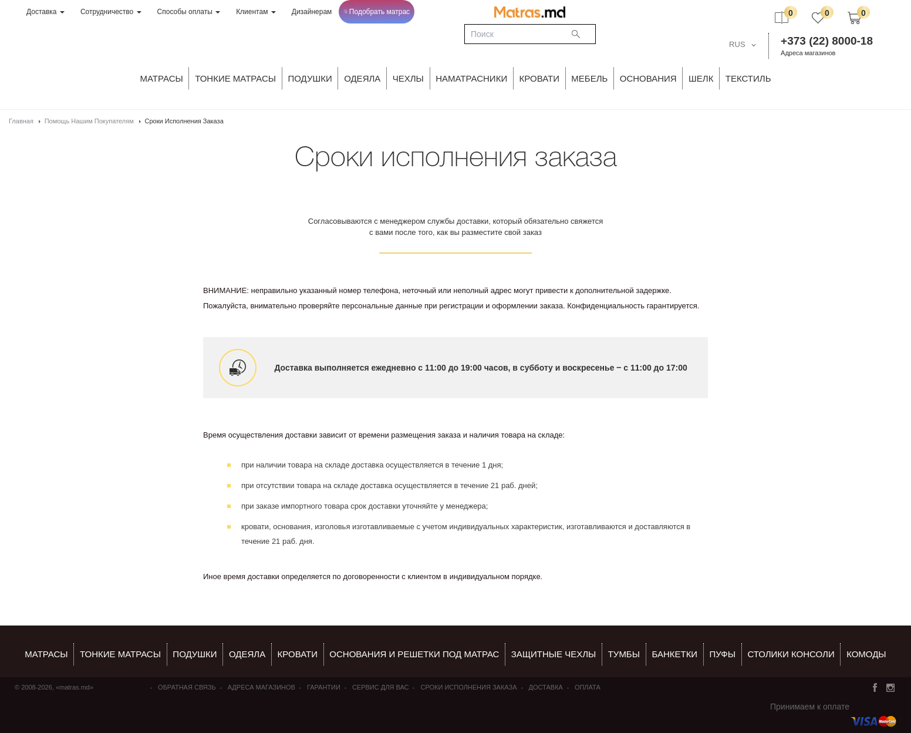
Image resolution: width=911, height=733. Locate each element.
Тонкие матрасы (120, 654)
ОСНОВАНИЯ (648, 78)
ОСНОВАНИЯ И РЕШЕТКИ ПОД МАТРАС (414, 654)
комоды (866, 654)
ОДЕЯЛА (362, 78)
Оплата (587, 687)
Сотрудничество (110, 12)
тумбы (624, 654)
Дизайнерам (312, 12)
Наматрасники (471, 78)
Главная (21, 121)
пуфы (723, 654)
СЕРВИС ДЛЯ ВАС (380, 687)
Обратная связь (187, 687)
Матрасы (161, 78)
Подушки (310, 78)
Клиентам (256, 12)
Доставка (45, 12)
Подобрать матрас (376, 12)
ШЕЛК (701, 78)
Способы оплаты (189, 12)
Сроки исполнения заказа (468, 687)
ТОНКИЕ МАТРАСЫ (235, 78)
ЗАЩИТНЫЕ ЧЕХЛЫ (553, 654)
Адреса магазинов (808, 52)
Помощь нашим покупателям (89, 121)
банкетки (674, 654)
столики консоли (790, 654)
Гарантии (323, 687)
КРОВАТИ (539, 78)
